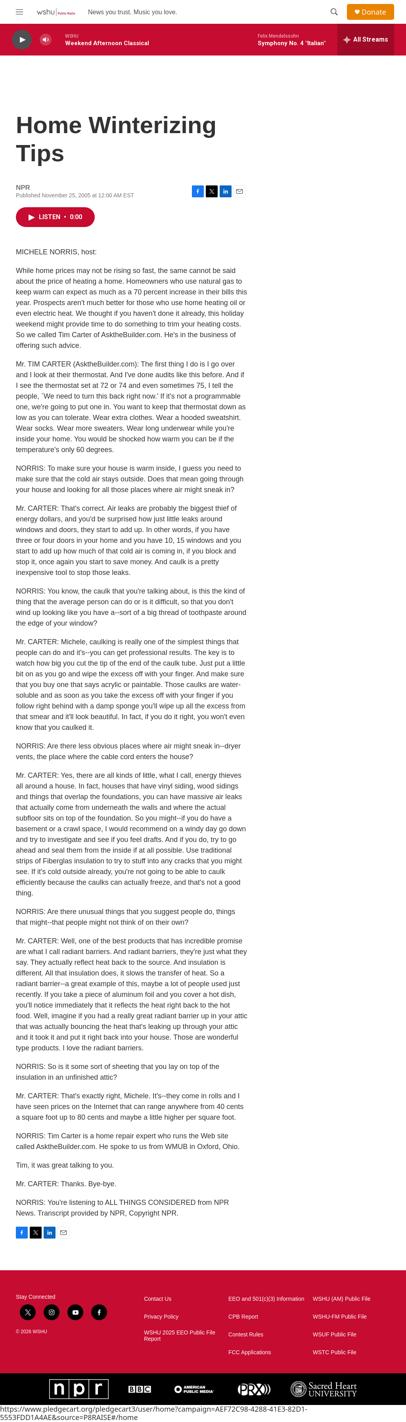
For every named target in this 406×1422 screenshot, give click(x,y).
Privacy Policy (161, 1317)
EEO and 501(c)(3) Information (266, 1299)
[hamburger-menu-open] (19, 12)
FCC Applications (249, 1352)
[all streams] (365, 39)
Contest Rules (245, 1335)
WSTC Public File (334, 1352)
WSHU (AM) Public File (341, 1299)
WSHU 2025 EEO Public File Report (179, 1336)
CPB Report (243, 1317)
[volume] (45, 40)
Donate (374, 12)
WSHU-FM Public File (340, 1317)
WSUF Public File (334, 1335)
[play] (21, 39)
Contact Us (157, 1299)
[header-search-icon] (334, 11)
